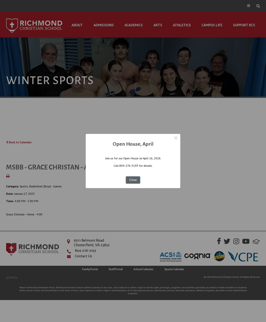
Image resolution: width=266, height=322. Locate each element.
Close (133, 179)
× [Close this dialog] (176, 138)
